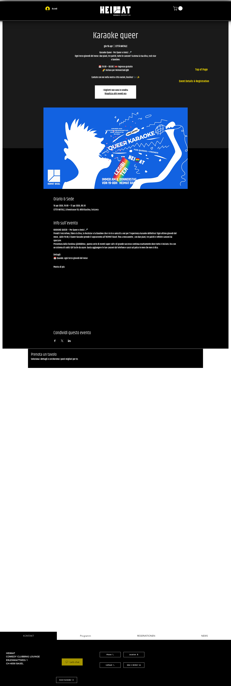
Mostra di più (59, 267)
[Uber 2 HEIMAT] (133, 665)
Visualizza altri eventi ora (115, 94)
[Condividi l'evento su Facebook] (54, 341)
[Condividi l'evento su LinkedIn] (69, 341)
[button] (178, 8)
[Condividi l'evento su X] (62, 341)
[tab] (28, 636)
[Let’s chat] (72, 662)
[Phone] (110, 654)
